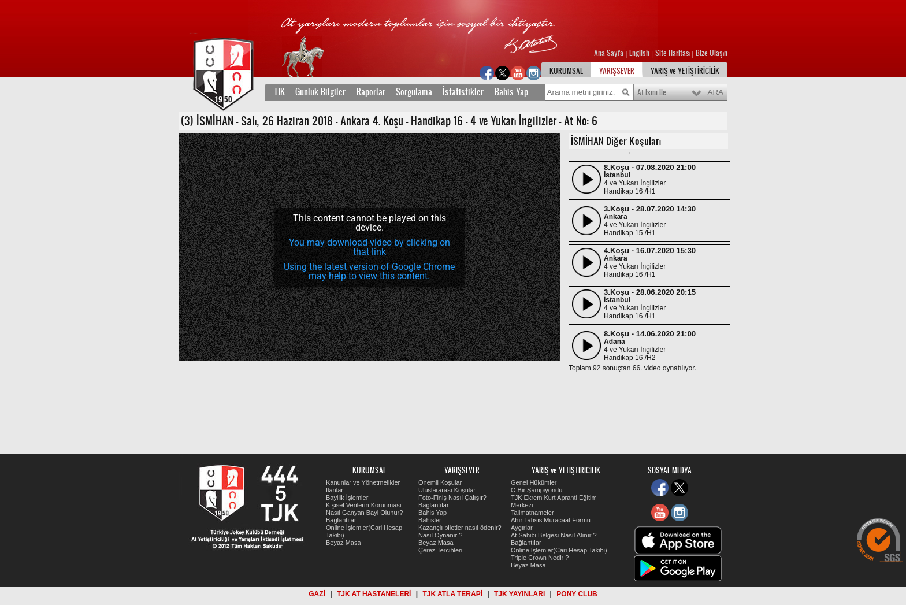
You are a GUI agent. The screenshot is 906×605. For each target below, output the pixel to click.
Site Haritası (673, 53)
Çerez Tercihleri (440, 550)
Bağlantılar (341, 520)
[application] (369, 247)
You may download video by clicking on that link (369, 247)
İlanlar (334, 490)
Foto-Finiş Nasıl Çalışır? (452, 497)
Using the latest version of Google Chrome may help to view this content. (369, 271)
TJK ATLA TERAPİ (452, 594)
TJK (279, 92)
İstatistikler (463, 92)
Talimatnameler (532, 512)
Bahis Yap (511, 92)
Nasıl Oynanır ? (440, 535)
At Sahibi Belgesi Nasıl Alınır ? (554, 535)
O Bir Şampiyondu (536, 490)
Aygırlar (522, 527)
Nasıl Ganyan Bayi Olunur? (364, 512)
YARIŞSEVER (616, 71)
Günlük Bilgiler (320, 92)
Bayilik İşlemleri (348, 497)
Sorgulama (414, 92)
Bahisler (429, 520)
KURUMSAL (566, 71)
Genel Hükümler (533, 482)
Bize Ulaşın (711, 53)
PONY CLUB (576, 594)
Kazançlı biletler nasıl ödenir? (460, 527)
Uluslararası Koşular (447, 490)
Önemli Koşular (440, 482)
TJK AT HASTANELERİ (374, 594)
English (639, 53)
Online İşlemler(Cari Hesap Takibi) (559, 550)
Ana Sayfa (609, 53)
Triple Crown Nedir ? (540, 557)
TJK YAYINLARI (519, 594)
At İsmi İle (651, 92)
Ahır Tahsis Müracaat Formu (551, 520)
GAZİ (317, 594)
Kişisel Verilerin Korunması (364, 505)
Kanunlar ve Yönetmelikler (363, 482)
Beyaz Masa (343, 542)
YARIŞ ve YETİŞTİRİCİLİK (685, 71)
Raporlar (371, 92)
